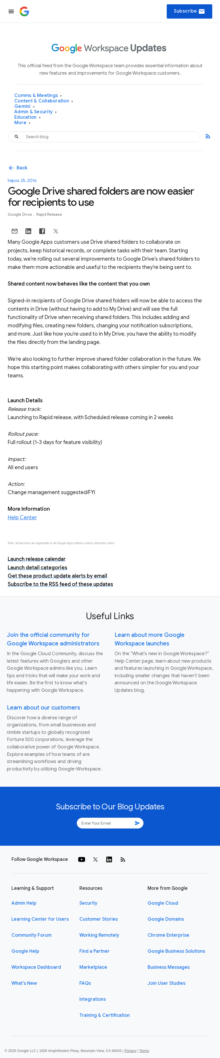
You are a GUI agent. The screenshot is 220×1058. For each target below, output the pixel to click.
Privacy (130, 1051)
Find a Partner (94, 951)
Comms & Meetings (38, 95)
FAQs (85, 983)
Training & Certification (104, 1015)
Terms (144, 1051)
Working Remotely (99, 935)
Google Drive (20, 214)
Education (27, 117)
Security (88, 903)
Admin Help (23, 903)
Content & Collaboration (43, 101)
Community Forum (31, 935)
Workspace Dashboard (36, 967)
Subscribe (189, 11)
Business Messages (169, 967)
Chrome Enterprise (168, 935)
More (22, 123)
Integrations (92, 999)
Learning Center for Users (40, 919)
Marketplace (93, 967)
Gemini (24, 106)
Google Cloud (163, 903)
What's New (24, 983)
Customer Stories (98, 919)
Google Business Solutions (176, 951)
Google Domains (166, 919)
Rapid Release (49, 214)
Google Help (25, 951)
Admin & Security (35, 112)
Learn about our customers (43, 707)
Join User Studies (166, 983)
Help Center (22, 517)
